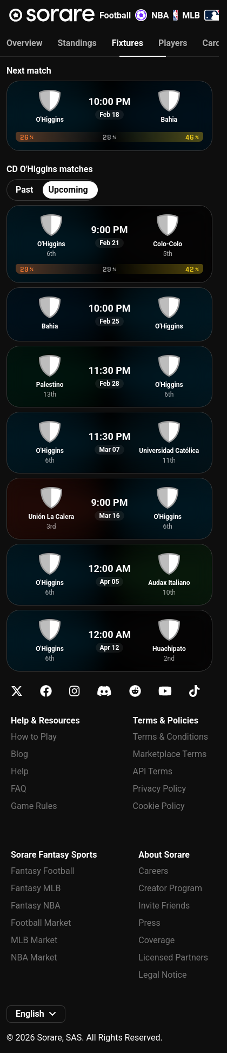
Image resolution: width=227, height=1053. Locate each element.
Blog (19, 754)
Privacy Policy (159, 789)
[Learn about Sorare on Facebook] (46, 691)
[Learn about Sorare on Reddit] (135, 691)
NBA (164, 15)
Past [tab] (24, 190)
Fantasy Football (42, 871)
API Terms (153, 771)
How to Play (34, 737)
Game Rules (34, 806)
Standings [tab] (76, 43)
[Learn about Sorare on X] (16, 691)
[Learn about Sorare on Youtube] (165, 691)
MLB (203, 15)
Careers (153, 871)
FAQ (18, 789)
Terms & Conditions (171, 737)
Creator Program (170, 888)
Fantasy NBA (36, 905)
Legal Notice (162, 975)
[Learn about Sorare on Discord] (104, 691)
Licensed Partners (173, 957)
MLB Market (34, 940)
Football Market (41, 923)
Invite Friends (164, 905)
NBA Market (34, 957)
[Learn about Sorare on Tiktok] (194, 691)
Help (20, 771)
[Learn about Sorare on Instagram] (74, 691)
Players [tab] (173, 43)
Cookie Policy (159, 806)
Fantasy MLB (36, 888)
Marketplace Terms (170, 754)
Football (123, 15)
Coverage (156, 940)
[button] (35, 1014)
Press (149, 923)
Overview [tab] (24, 43)
